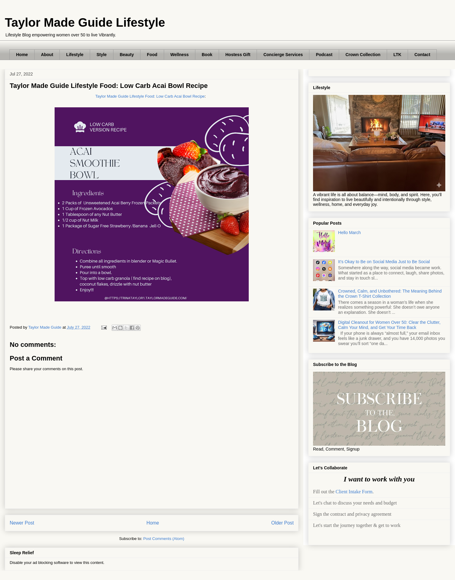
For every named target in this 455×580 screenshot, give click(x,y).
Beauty (127, 54)
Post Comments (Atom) (163, 538)
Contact (422, 54)
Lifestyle (74, 54)
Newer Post (22, 522)
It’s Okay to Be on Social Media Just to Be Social (384, 261)
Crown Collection (362, 54)
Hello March (349, 232)
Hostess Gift (237, 54)
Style (101, 54)
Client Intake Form (353, 491)
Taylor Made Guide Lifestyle (85, 22)
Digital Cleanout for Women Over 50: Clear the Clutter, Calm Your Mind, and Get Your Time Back (389, 325)
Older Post (282, 522)
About (47, 54)
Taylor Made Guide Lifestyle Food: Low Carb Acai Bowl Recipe (150, 96)
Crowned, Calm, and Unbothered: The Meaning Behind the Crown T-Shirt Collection (390, 294)
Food (152, 54)
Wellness (179, 54)
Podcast (324, 54)
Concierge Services (283, 54)
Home (22, 54)
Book (207, 54)
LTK (397, 54)
